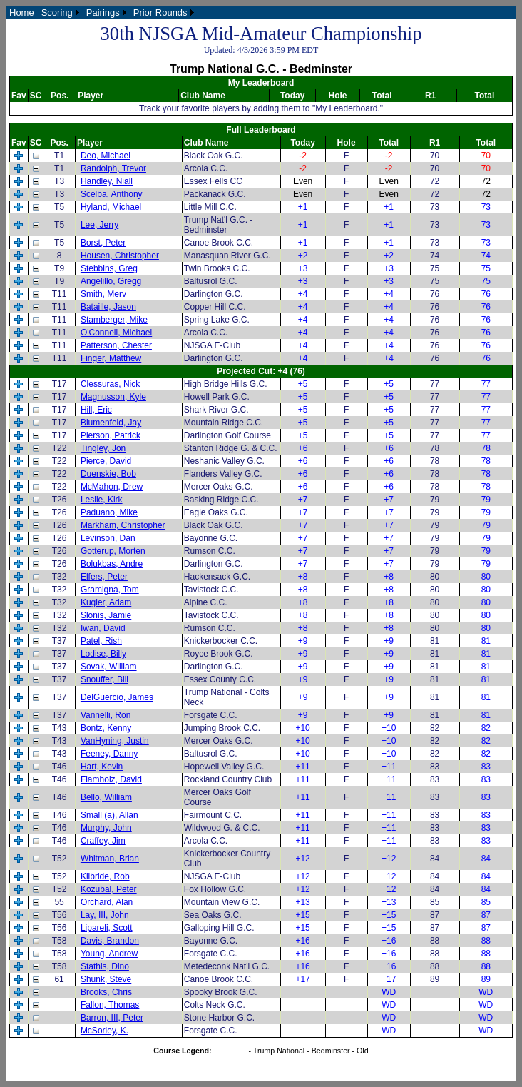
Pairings (103, 12)
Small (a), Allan (109, 815)
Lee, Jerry (99, 225)
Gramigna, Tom (110, 590)
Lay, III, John (105, 915)
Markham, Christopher (123, 525)
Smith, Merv (103, 294)
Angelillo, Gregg (111, 281)
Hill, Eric (96, 410)
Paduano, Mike (109, 512)
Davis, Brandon (110, 941)
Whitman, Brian (110, 859)
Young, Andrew (109, 954)
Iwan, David (103, 628)
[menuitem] (22, 12)
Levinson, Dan (108, 538)
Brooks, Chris (106, 992)
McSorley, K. (104, 1031)
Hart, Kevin (102, 767)
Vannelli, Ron (106, 715)
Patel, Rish (101, 641)
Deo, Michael (105, 156)
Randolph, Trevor (113, 168)
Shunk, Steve (106, 979)
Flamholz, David (111, 779)
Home (21, 12)
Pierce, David (106, 461)
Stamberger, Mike (114, 320)
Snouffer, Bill (104, 679)
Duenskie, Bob (108, 474)
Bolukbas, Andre (112, 564)
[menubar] (102, 12)
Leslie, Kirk (102, 500)
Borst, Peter (103, 243)
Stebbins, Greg (109, 268)
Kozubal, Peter (109, 889)
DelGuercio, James (117, 697)
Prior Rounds (160, 12)
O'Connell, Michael (116, 333)
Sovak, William (109, 667)
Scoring (57, 12)
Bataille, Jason (108, 307)
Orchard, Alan (107, 902)
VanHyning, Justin (115, 741)
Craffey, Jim (103, 841)
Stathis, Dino (105, 966)
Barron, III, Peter (112, 1018)
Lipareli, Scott (107, 928)
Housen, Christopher (120, 256)
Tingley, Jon (103, 448)
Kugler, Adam (106, 602)
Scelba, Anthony (112, 194)
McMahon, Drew (112, 487)
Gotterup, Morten (113, 551)
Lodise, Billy (103, 654)
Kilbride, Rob (105, 876)
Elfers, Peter (104, 577)
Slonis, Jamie (106, 615)
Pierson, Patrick (110, 435)
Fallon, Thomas (110, 1005)
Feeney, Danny (109, 754)
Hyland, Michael (111, 207)
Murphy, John (106, 828)
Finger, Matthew (111, 358)
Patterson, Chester (116, 345)
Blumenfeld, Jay (111, 423)
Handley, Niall (107, 181)
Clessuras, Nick (110, 384)
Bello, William (106, 797)
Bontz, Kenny (106, 728)
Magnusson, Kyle (113, 397)
